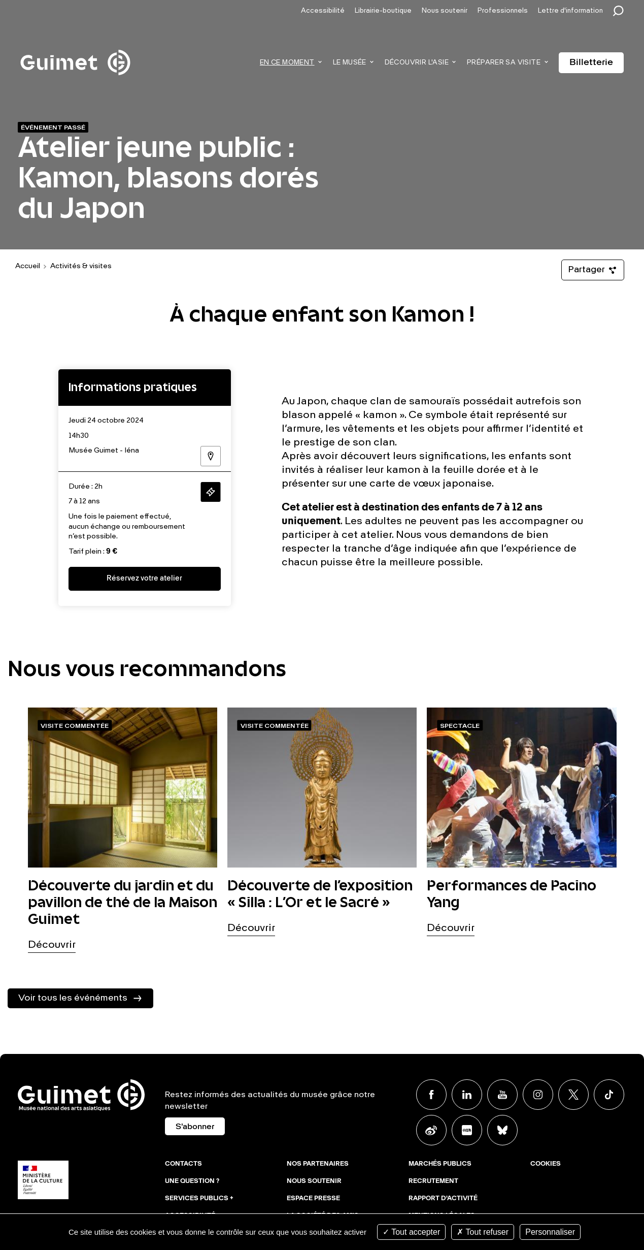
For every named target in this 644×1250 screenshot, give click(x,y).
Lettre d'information (570, 11)
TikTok (609, 1094)
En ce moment (287, 63)
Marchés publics (440, 1164)
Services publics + (199, 1198)
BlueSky (502, 1130)
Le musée (349, 63)
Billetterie (591, 62)
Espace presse (313, 1198)
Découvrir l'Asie (417, 63)
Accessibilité (323, 11)
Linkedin (467, 1094)
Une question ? (192, 1181)
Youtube (502, 1094)
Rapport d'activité (443, 1198)
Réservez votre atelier (144, 578)
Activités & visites (81, 266)
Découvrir (52, 945)
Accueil (27, 266)
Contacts (183, 1164)
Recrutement (433, 1181)
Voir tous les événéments (72, 998)
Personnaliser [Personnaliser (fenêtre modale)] (550, 1232)
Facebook (431, 1094)
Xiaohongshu (467, 1130)
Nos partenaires (318, 1164)
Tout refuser (483, 1232)
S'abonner (195, 1127)
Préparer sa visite (503, 63)
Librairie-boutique (383, 11)
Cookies (545, 1164)
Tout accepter (411, 1232)
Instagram (538, 1094)
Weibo (431, 1130)
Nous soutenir (444, 11)
